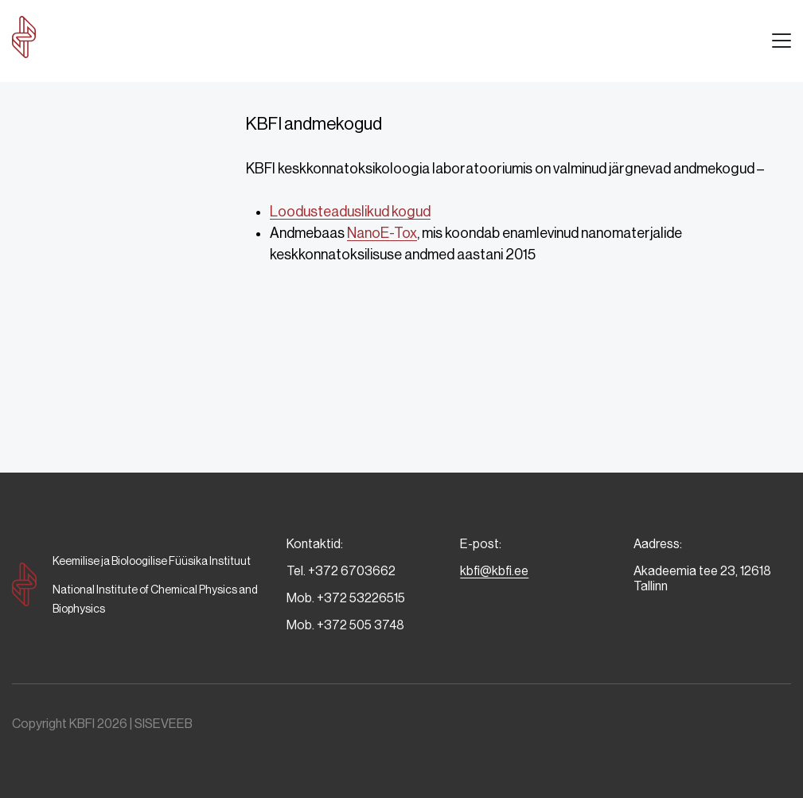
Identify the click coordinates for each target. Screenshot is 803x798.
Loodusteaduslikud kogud (350, 212)
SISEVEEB (163, 723)
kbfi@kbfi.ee (494, 570)
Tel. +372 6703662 (341, 570)
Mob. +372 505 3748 (345, 625)
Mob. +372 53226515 (346, 597)
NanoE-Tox (382, 233)
